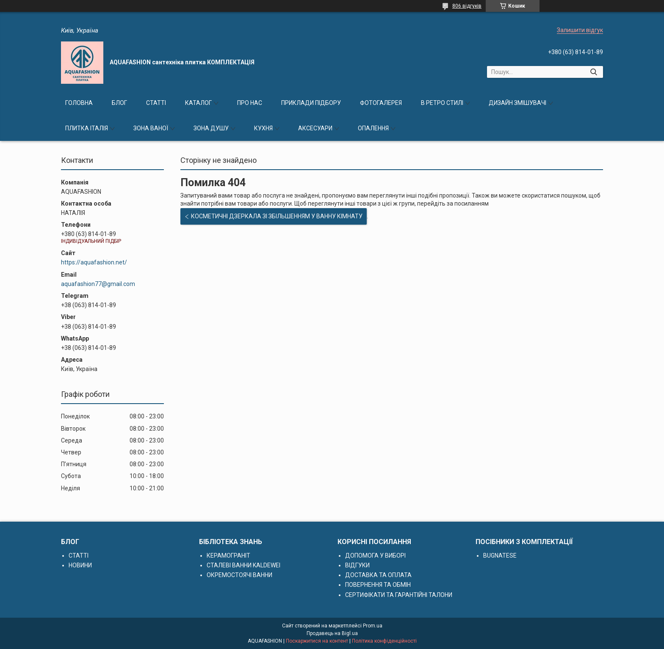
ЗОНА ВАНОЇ (150, 128)
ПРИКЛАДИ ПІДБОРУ (311, 102)
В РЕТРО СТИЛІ (442, 102)
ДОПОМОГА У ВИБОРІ (375, 555)
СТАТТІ (156, 102)
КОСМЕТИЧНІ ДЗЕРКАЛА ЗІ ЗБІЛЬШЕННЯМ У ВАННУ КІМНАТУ (276, 216)
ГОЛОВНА (79, 102)
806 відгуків (466, 6)
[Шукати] (593, 72)
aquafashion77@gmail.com (98, 283)
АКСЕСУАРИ (315, 128)
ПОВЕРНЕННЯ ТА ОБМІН (378, 584)
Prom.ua (372, 626)
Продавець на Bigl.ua (332, 633)
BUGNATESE (500, 555)
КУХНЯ (263, 128)
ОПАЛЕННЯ (373, 128)
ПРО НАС (249, 102)
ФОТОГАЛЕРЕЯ (381, 102)
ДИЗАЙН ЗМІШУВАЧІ (517, 102)
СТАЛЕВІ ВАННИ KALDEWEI (243, 565)
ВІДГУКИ (357, 565)
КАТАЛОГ (198, 102)
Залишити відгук (580, 30)
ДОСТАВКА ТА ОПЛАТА (378, 575)
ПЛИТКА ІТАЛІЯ (86, 128)
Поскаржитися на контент (317, 641)
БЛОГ (119, 102)
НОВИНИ (80, 565)
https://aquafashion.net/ (94, 262)
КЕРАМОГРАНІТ (228, 555)
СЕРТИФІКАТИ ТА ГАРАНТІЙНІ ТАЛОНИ (398, 594)
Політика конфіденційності (384, 641)
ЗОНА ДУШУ (211, 128)
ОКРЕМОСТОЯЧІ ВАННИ (239, 575)
